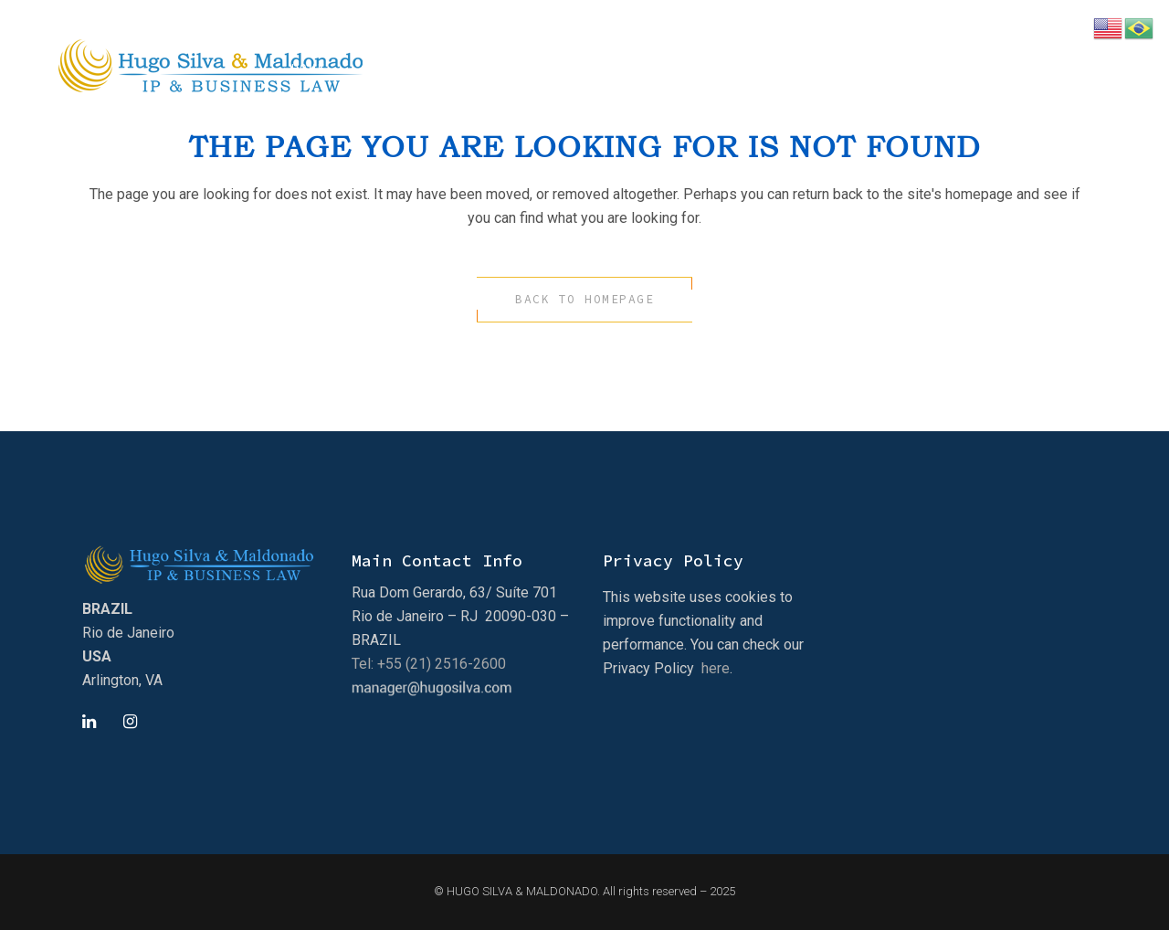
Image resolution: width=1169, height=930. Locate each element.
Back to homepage (584, 299)
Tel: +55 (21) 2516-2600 (429, 663)
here (715, 668)
